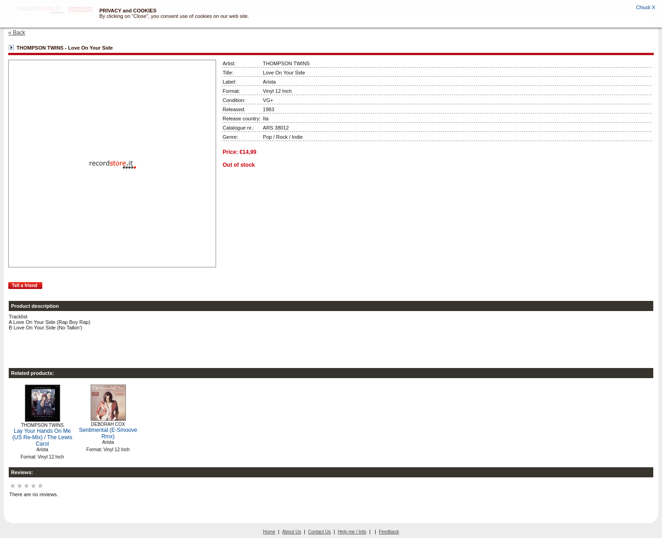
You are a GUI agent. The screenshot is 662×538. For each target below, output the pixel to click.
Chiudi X (645, 7)
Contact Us (319, 531)
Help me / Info (352, 531)
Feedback (389, 531)
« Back (16, 32)
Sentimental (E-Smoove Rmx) (108, 433)
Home (269, 531)
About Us (291, 531)
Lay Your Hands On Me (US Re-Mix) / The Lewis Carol (42, 437)
